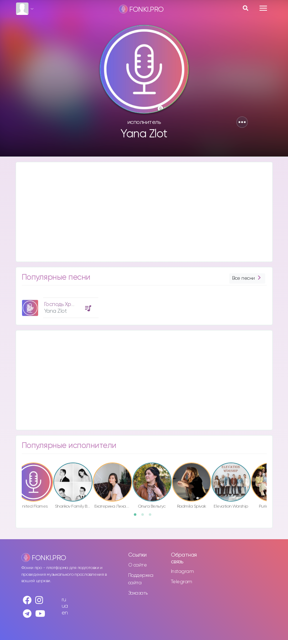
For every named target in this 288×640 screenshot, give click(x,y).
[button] (242, 122)
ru (64, 599)
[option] (59, 305)
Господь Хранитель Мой (74, 304)
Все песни (247, 278)
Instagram (182, 571)
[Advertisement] (144, 212)
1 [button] (137, 516)
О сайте (137, 565)
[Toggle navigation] (263, 8)
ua (65, 606)
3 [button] (152, 516)
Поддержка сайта (140, 579)
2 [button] (144, 516)
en (65, 613)
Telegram (181, 581)
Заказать (138, 593)
